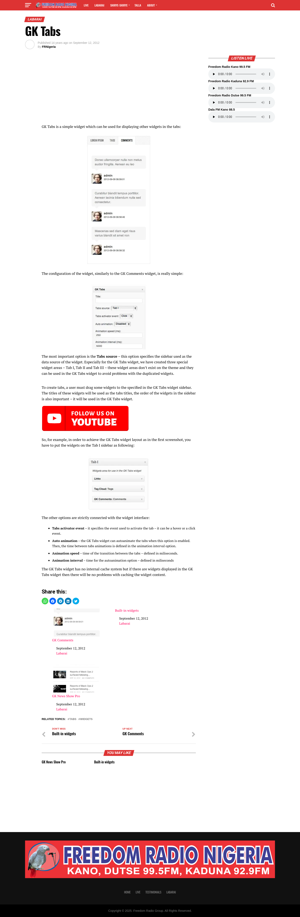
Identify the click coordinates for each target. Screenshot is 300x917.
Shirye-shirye (119, 5)
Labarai (99, 5)
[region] (119, 89)
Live (86, 5)
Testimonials (153, 892)
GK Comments (76, 625)
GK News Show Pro (76, 681)
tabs (72, 719)
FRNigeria (49, 46)
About (151, 5)
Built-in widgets (127, 611)
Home (127, 892)
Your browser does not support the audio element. (241, 74)
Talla (138, 5)
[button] (45, 601)
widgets (86, 719)
